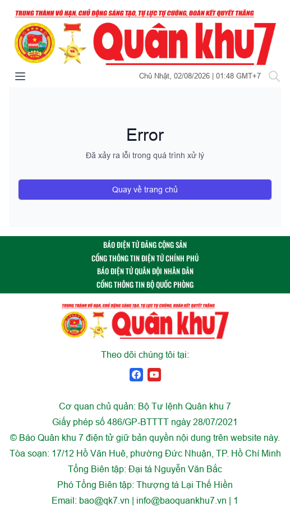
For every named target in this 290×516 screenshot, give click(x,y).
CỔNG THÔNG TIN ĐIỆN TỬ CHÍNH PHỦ (145, 258)
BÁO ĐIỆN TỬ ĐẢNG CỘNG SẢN (145, 244)
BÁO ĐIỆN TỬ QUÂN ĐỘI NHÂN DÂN (145, 271)
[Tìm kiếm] (274, 76)
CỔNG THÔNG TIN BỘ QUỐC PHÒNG (145, 284)
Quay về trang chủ (145, 189)
